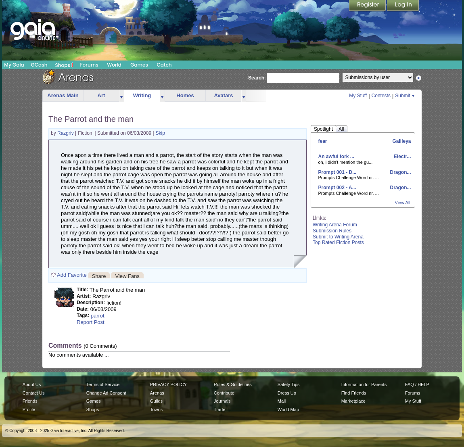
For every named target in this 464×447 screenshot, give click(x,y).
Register (368, 6)
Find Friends (353, 393)
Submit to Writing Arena (338, 237)
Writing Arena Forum (335, 225)
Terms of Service (102, 384)
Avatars (223, 95)
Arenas (157, 393)
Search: (257, 78)
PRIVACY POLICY (168, 384)
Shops (64, 65)
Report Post (91, 322)
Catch (164, 64)
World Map (288, 409)
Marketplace (353, 401)
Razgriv (66, 133)
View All (402, 202)
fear (322, 141)
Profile (29, 409)
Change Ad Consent (106, 393)
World (114, 64)
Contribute (224, 393)
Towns (156, 409)
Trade (219, 409)
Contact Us (34, 393)
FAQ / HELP (417, 384)
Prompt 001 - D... (337, 172)
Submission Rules (332, 231)
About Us (32, 384)
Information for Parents (364, 384)
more (121, 96)
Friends (30, 401)
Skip (160, 133)
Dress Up (287, 393)
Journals (222, 401)
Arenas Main (62, 95)
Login (403, 6)
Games (139, 64)
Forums (89, 64)
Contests (381, 95)
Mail (282, 401)
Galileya (401, 141)
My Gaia (14, 64)
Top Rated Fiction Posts (338, 242)
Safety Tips (289, 384)
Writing (142, 95)
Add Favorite (72, 275)
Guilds (156, 401)
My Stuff (358, 95)
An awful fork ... (336, 156)
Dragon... (400, 172)
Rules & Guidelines (233, 384)
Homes (185, 95)
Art (101, 95)
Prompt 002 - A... (337, 187)
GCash (39, 64)
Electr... (401, 156)
